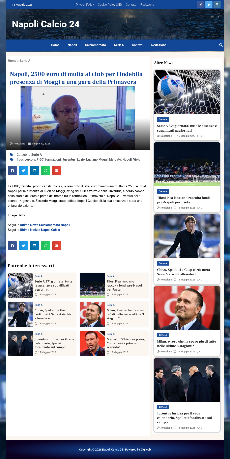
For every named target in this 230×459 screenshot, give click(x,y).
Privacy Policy (85, 4)
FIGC (40, 159)
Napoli (72, 45)
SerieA (119, 45)
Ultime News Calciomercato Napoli (45, 225)
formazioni (53, 159)
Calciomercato (95, 45)
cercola (30, 159)
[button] (12, 170)
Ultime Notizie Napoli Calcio (40, 230)
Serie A (25, 61)
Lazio (81, 159)
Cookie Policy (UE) (110, 4)
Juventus (69, 159)
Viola (136, 159)
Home (55, 45)
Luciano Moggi (97, 159)
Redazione (147, 4)
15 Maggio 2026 (45, 294)
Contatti (131, 4)
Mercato (115, 159)
